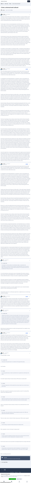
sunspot (3, 10)
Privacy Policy (12, 472)
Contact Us (16, 472)
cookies (7, 475)
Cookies (20, 472)
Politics (11, 10)
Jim (3, 310)
